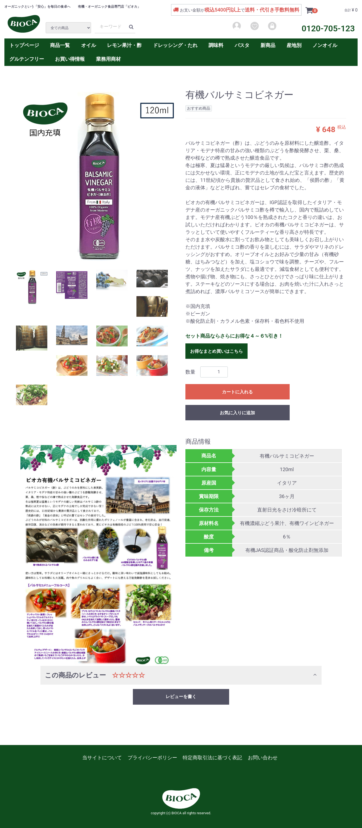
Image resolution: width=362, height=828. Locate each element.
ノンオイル (324, 45)
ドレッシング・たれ (175, 45)
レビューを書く (181, 696)
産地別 (294, 45)
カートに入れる (237, 391)
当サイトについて (102, 757)
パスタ (242, 45)
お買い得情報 (70, 59)
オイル (88, 45)
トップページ (24, 45)
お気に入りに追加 (237, 412)
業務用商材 (108, 59)
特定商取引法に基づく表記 (212, 757)
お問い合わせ (263, 757)
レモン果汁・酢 (124, 45)
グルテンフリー (26, 59)
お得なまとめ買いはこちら (216, 351)
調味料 (216, 45)
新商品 (267, 45)
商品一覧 (60, 45)
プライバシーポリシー (152, 757)
